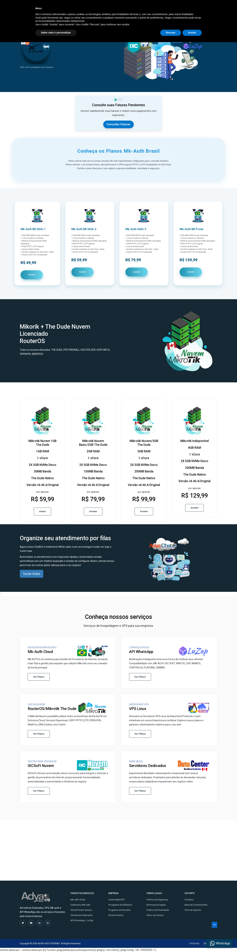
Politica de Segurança (157, 899)
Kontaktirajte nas (142, 6)
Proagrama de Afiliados (120, 904)
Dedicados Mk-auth (80, 904)
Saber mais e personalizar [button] (56, 942)
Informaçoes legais (156, 904)
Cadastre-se (194, 6)
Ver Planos (38, 676)
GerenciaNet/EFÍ (116, 899)
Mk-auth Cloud (78, 899)
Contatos (189, 899)
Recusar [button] (170, 942)
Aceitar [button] (192, 942)
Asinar (42, 511)
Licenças (165, 6)
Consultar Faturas (118, 124)
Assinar (31, 275)
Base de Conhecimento (196, 904)
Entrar (211, 6)
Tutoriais (122, 6)
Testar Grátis (31, 574)
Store (106, 6)
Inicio (92, 6)
